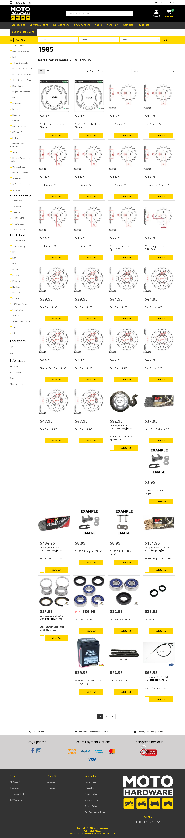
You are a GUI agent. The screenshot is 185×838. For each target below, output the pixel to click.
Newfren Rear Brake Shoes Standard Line (87, 125)
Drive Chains (17, 85)
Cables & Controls (20, 62)
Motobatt (16, 275)
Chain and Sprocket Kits (22, 68)
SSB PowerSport (19, 304)
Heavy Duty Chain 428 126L (157, 429)
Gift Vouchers (16, 799)
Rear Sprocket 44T (48, 307)
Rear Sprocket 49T (83, 368)
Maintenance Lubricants (17, 145)
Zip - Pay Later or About (95, 812)
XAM (14, 327)
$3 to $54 (16, 206)
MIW (14, 263)
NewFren (16, 286)
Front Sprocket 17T (83, 246)
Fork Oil (15, 137)
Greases (16, 189)
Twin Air (15, 315)
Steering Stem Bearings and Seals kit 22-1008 (53, 628)
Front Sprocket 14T (83, 185)
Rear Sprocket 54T (83, 429)
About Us (159, 2)
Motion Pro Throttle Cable (156, 688)
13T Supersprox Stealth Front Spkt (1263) (123, 247)
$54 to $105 (17, 212)
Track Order (15, 787)
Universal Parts (40, 25)
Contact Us (170, 2)
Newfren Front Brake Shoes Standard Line (52, 125)
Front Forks (17, 103)
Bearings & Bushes (20, 51)
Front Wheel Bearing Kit (120, 619)
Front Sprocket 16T (48, 246)
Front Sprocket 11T (118, 124)
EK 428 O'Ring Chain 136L (51, 558)
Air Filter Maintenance (21, 184)
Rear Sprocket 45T (83, 307)
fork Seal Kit (150, 619)
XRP (14, 332)
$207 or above (18, 229)
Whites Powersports (21, 321)
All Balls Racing (18, 246)
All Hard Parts (62, 25)
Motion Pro (17, 269)
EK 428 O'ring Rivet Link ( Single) (121, 553)
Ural (12, 352)
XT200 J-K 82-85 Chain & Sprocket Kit (121, 438)
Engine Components (21, 91)
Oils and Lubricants (24, 32)
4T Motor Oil (17, 132)
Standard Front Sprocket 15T (158, 185)
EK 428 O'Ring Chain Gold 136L (158, 558)
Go (165, 40)
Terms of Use (90, 781)
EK (13, 252)
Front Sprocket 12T (153, 124)
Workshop (113, 25)
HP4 (12, 346)
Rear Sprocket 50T (118, 368)
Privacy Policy (90, 787)
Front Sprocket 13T (48, 185)
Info (130, 428)
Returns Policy (16, 372)
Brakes (15, 56)
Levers (15, 108)
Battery (15, 120)
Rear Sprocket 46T (118, 307)
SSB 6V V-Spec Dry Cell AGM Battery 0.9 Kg (88, 682)
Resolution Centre (18, 793)
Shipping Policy (16, 383)
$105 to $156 (18, 218)
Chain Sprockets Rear (21, 80)
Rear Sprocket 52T (48, 429)
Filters (15, 97)
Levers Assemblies (20, 172)
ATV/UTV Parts (83, 25)
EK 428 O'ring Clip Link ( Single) (88, 551)
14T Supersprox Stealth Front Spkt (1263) (158, 247)
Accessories (19, 25)
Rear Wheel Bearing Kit (85, 619)
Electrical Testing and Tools (20, 159)
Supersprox (17, 309)
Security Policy (91, 806)
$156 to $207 (18, 223)
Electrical (129, 25)
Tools (99, 25)
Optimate (16, 292)
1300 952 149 (22, 2)
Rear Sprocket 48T (153, 307)
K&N (14, 257)
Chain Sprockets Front (22, 74)
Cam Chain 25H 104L (119, 680)
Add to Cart (56, 135)
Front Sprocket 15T (118, 185)
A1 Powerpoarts (19, 240)
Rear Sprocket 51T (153, 368)
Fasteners (145, 25)
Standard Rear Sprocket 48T (53, 368)
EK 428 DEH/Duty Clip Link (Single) (156, 492)
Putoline (16, 298)
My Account (15, 781)
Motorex (16, 280)
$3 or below (17, 200)
